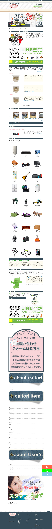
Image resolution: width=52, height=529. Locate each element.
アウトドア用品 (28, 515)
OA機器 (10, 424)
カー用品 (10, 422)
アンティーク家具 (11, 437)
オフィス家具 (19, 519)
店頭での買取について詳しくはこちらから (29, 91)
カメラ (10, 442)
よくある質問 (11, 467)
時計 (26, 520)
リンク (10, 474)
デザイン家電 (11, 409)
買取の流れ (41, 324)
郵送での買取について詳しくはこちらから (29, 100)
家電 (18, 514)
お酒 (10, 444)
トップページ (36, 514)
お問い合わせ (11, 469)
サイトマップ (42, 0)
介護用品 (10, 434)
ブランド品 (10, 439)
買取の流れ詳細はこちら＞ (40, 71)
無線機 (10, 427)
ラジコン (10, 429)
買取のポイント (11, 389)
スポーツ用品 (11, 432)
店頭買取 (40, 68)
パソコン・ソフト (11, 414)
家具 (10, 407)
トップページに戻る (11, 324)
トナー (27, 523)
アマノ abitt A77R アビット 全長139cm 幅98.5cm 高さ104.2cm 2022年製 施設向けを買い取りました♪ (16, 119)
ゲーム (10, 419)
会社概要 (39, 0)
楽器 (10, 417)
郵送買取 (21, 69)
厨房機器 (19, 522)
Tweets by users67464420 (12, 124)
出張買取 (29, 68)
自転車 (10, 447)
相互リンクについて (12, 472)
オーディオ (10, 412)
